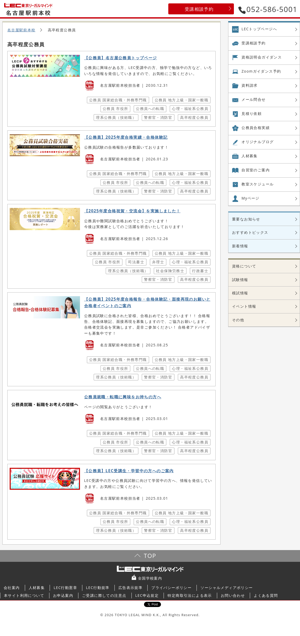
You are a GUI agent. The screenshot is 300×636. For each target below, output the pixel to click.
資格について (244, 266)
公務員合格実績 (255, 127)
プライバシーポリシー (171, 587)
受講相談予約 (199, 9)
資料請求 (249, 85)
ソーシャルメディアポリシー (226, 587)
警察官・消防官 (158, 117)
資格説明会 (261, 57)
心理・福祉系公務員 (190, 108)
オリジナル (257, 142)
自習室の (255, 170)
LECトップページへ (259, 28)
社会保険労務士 (170, 270)
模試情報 (240, 292)
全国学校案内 (150, 578)
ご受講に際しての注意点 (104, 595)
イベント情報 (244, 306)
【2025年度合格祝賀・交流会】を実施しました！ (132, 211)
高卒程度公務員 (194, 117)
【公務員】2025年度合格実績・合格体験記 (126, 137)
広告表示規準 (130, 587)
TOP (150, 556)
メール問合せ (253, 99)
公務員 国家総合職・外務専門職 (118, 99)
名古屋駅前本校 (21, 29)
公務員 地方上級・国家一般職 (181, 99)
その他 (238, 319)
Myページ (250, 198)
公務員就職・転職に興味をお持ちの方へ (122, 397)
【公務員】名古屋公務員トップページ (120, 58)
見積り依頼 (251, 113)
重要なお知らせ (246, 219)
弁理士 (158, 261)
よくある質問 (266, 595)
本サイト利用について (24, 595)
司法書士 (136, 261)
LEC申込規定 (147, 595)
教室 (257, 184)
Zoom (261, 71)
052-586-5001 (267, 9)
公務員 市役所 (115, 108)
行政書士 (200, 270)
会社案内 (12, 587)
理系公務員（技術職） (116, 117)
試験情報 (240, 279)
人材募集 (249, 155)
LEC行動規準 (97, 587)
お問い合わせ (233, 595)
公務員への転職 (150, 108)
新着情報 (240, 245)
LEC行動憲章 (65, 587)
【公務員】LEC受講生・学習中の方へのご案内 (129, 471)
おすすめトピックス (250, 232)
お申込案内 (63, 595)
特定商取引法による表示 (190, 595)
